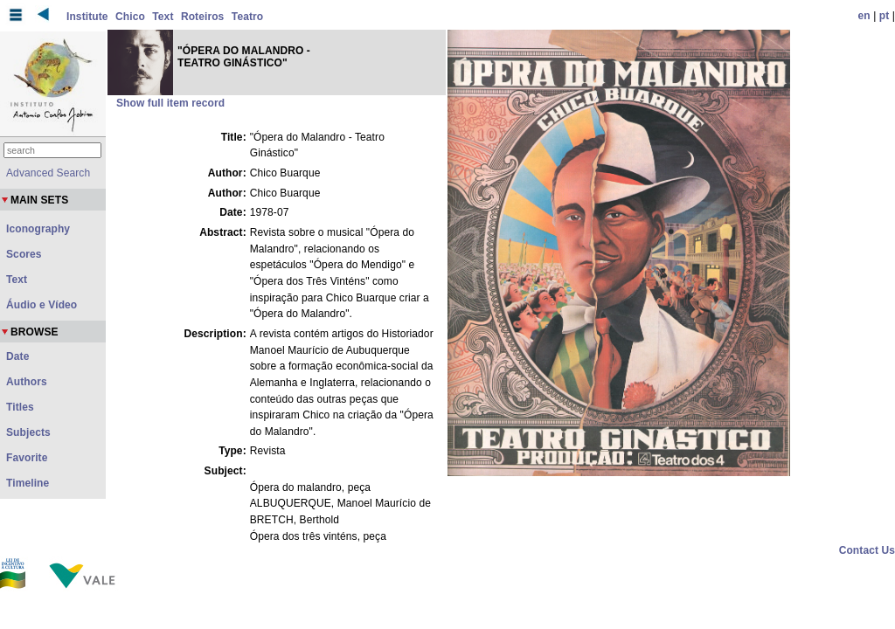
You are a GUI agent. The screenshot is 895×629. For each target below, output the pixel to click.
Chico (130, 16)
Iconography (38, 229)
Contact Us (867, 550)
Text (162, 16)
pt (884, 16)
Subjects (28, 432)
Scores (24, 254)
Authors (26, 382)
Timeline (27, 483)
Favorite (26, 458)
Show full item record (170, 103)
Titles (20, 407)
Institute (87, 16)
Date (17, 356)
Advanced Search (48, 173)
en (864, 16)
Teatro (247, 16)
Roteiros (202, 16)
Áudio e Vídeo (41, 305)
